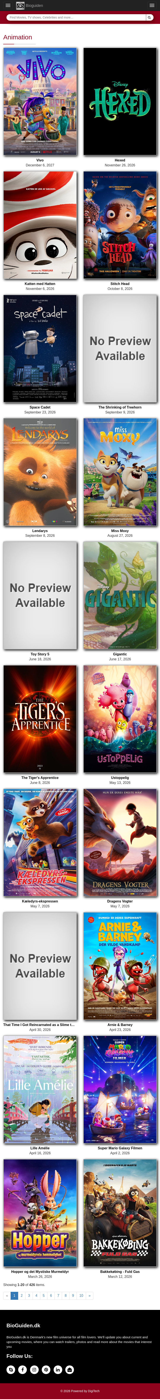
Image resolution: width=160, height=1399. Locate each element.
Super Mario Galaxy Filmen (120, 1148)
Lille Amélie (40, 1148)
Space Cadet (40, 407)
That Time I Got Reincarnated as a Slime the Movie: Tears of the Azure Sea (40, 1025)
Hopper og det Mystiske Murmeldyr (40, 1272)
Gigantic (120, 654)
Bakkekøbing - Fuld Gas (120, 1272)
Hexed (120, 160)
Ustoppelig (120, 778)
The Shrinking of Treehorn (119, 407)
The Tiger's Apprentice (40, 778)
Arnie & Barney (120, 1025)
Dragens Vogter (120, 901)
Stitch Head (120, 284)
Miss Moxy (120, 531)
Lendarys (40, 531)
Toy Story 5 (40, 654)
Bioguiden (29, 6)
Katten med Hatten (40, 284)
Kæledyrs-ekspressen (40, 901)
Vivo (40, 160)
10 (81, 1295)
